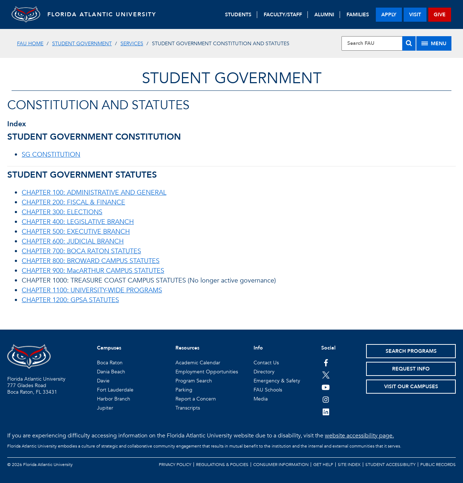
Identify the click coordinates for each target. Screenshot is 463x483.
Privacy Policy (175, 464)
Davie (103, 380)
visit (415, 14)
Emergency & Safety (277, 380)
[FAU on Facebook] (325, 362)
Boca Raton (110, 362)
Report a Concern (195, 398)
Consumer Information (281, 464)
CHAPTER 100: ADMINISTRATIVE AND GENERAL (94, 192)
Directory (264, 371)
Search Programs (411, 351)
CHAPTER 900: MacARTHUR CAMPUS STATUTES (93, 270)
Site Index (349, 464)
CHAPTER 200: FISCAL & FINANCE (73, 202)
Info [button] (258, 347)
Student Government (82, 43)
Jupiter (105, 407)
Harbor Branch (113, 398)
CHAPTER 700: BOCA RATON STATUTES (81, 251)
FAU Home (30, 43)
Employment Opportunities (206, 371)
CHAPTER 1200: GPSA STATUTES (70, 300)
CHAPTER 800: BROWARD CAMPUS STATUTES (91, 261)
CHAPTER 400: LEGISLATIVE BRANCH (78, 221)
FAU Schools (268, 389)
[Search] (409, 43)
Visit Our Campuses (411, 386)
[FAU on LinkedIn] (325, 411)
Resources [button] (187, 347)
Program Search (193, 380)
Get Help (323, 464)
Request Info (411, 368)
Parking (183, 389)
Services (131, 43)
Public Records (438, 464)
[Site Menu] (433, 43)
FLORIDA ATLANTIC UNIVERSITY (102, 14)
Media (261, 398)
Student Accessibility (390, 464)
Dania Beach (111, 371)
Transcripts (187, 407)
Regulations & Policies (222, 464)
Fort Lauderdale (115, 389)
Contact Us (266, 362)
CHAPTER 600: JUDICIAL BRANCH (73, 241)
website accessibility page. (359, 436)
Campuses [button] (109, 347)
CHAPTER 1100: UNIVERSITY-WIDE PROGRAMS (92, 290)
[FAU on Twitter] (325, 374)
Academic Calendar (197, 362)
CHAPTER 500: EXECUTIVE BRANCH (76, 231)
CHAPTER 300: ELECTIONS (62, 212)
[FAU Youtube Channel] (325, 387)
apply (388, 14)
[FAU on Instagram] (325, 399)
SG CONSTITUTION (51, 154)
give (440, 14)
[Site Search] (378, 43)
